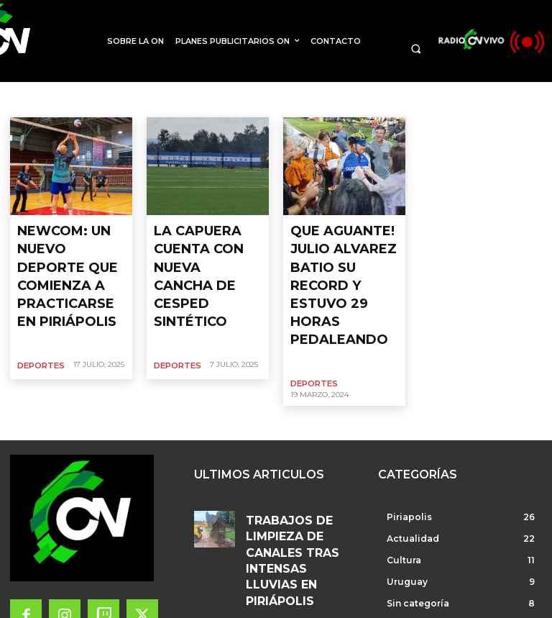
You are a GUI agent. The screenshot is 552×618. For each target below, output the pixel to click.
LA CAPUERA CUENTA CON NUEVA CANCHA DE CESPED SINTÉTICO (207, 240)
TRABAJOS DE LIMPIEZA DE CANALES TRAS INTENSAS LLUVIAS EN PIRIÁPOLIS (299, 450)
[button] (416, 48)
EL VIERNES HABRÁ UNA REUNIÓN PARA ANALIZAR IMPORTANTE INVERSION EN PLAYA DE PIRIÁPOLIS (301, 507)
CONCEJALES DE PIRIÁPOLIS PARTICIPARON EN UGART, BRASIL (300, 563)
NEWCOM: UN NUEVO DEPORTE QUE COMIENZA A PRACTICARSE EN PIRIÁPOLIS (68, 251)
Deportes (39, 316)
